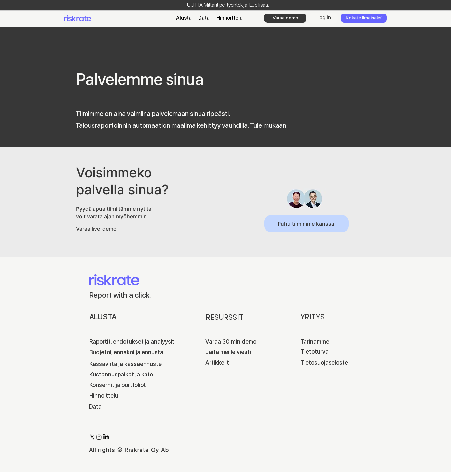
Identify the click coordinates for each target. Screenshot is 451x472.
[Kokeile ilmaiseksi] (364, 18)
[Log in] (323, 18)
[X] (92, 437)
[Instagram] (99, 437)
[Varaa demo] (285, 18)
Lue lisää (258, 5)
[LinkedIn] (106, 437)
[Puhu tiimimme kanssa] (306, 223)
